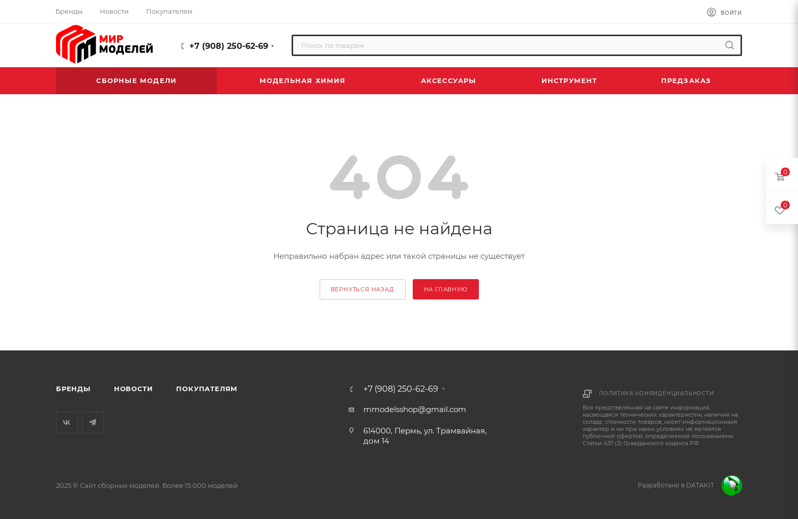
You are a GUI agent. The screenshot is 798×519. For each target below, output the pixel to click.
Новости (133, 389)
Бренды (73, 389)
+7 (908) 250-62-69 (228, 46)
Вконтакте (67, 422)
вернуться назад (362, 289)
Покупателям (207, 389)
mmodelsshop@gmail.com (414, 409)
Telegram (93, 422)
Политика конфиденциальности (656, 393)
